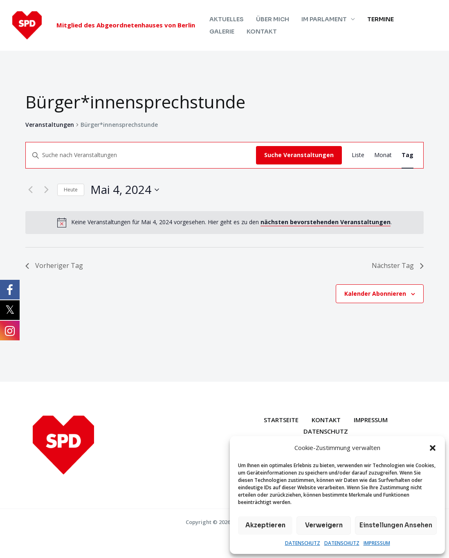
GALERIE (414, 19)
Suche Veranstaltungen (299, 155)
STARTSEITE (281, 420)
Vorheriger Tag (54, 265)
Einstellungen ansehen (395, 525)
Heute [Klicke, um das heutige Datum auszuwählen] (71, 189)
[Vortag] (30, 190)
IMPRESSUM (377, 543)
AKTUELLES (226, 19)
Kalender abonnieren (375, 293)
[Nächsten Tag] (46, 190)
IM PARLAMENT (322, 19)
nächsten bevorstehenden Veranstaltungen (325, 222)
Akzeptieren (265, 525)
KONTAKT (224, 31)
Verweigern (324, 525)
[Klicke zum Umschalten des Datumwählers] (124, 190)
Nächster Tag (398, 265)
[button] (433, 448)
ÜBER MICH (271, 19)
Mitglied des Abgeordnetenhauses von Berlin (125, 25)
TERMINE (377, 19)
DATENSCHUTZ (302, 543)
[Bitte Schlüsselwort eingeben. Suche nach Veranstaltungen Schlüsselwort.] (141, 155)
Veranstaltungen (49, 124)
